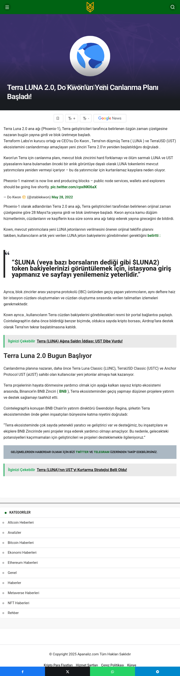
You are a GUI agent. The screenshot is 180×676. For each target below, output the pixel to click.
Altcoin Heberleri (21, 522)
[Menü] (7, 7)
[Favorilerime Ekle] (58, 118)
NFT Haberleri (18, 603)
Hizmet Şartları (87, 665)
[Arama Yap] (172, 7)
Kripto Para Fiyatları (58, 665)
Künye (131, 665)
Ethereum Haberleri (23, 563)
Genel (12, 573)
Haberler (14, 583)
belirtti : (153, 235)
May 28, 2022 (62, 197)
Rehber (13, 613)
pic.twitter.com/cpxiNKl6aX (74, 187)
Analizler (14, 532)
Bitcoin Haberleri (21, 543)
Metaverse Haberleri (23, 593)
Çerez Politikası (112, 665)
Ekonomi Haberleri (22, 552)
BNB (63, 391)
